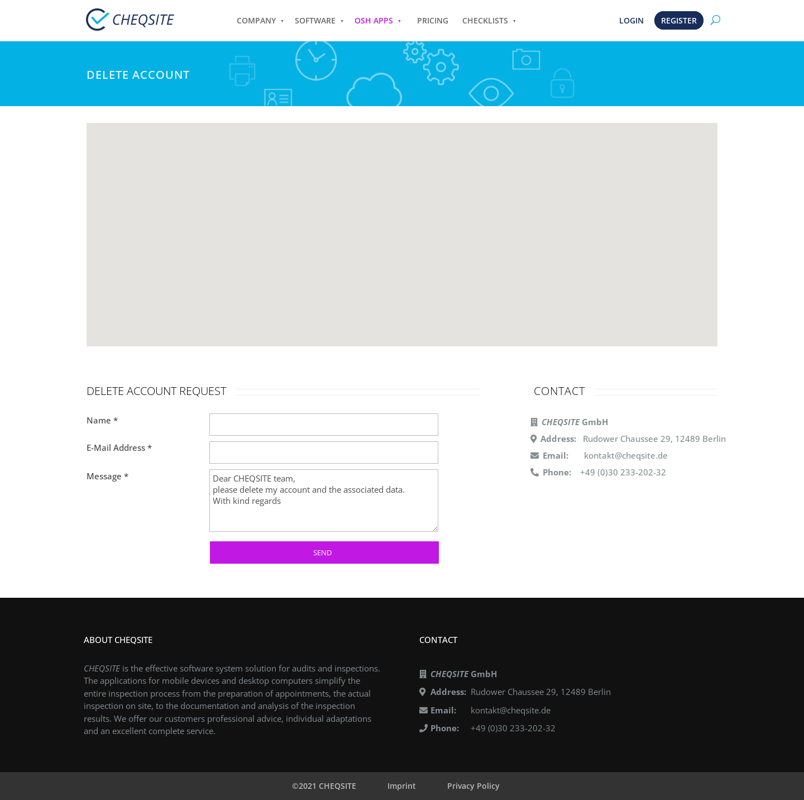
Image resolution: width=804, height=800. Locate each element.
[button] (401, 232)
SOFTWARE (315, 21)
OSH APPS (374, 21)
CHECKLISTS (485, 21)
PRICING (432, 21)
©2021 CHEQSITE (324, 785)
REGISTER (679, 20)
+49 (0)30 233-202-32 (513, 728)
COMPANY (256, 21)
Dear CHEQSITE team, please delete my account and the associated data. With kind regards (323, 500)
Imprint (401, 785)
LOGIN (631, 21)
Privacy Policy (473, 785)
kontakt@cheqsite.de (626, 455)
